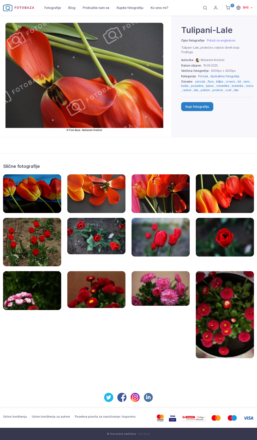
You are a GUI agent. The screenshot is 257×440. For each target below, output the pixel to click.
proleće (217, 90)
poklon (205, 90)
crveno (230, 81)
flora (211, 81)
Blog (71, 8)
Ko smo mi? (159, 8)
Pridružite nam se (96, 8)
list (239, 81)
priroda (200, 81)
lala (196, 90)
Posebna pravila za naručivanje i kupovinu (105, 416)
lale (236, 90)
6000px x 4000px (223, 70)
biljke (219, 81)
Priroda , (204, 76)
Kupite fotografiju (130, 8)
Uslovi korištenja (15, 416)
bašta (184, 85)
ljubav (210, 85)
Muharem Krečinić (213, 60)
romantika (222, 85)
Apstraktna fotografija (224, 76)
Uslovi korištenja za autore (51, 416)
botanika (237, 85)
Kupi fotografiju (197, 107)
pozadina (197, 85)
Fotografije (52, 8)
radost (187, 90)
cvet (228, 90)
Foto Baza (143, 433)
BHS (246, 7)
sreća (249, 85)
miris (246, 81)
